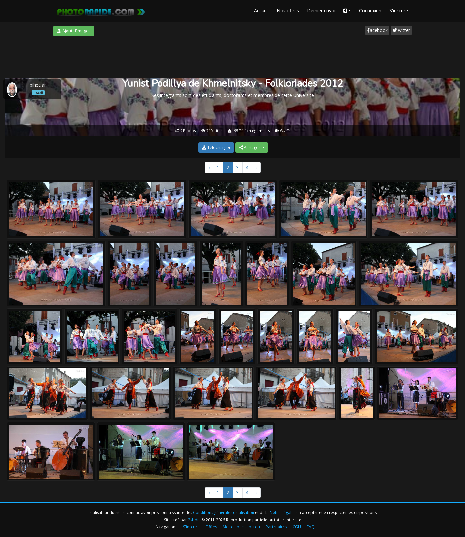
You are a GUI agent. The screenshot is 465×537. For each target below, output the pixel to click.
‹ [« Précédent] (209, 167)
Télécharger (216, 147)
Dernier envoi (321, 10)
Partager (250, 147)
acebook (377, 30)
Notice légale (282, 512)
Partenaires (276, 527)
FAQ (311, 527)
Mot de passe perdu (241, 527)
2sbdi (193, 519)
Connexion (370, 10)
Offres (211, 527)
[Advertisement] (232, 57)
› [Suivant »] (256, 167)
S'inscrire (398, 10)
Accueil (261, 10)
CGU (297, 527)
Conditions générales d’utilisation (224, 512)
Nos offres (288, 10)
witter (401, 30)
